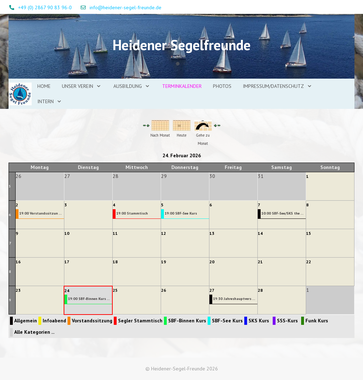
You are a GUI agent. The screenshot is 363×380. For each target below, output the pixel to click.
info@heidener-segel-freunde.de (125, 7)
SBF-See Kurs (227, 320)
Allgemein (25, 320)
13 (211, 233)
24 (66, 290)
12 (163, 233)
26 (163, 290)
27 (211, 290)
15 (308, 233)
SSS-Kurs (287, 320)
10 (66, 233)
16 (18, 261)
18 (115, 261)
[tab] (178, 63)
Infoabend (54, 320)
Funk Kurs (316, 320)
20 (211, 261)
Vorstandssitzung (92, 320)
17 (66, 261)
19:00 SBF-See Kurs (181, 213)
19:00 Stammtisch (132, 213)
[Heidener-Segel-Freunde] (20, 94)
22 (308, 261)
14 (260, 233)
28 (260, 290)
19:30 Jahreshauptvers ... (234, 298)
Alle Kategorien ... (34, 332)
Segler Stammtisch (140, 320)
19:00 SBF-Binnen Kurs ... (89, 298)
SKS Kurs (259, 320)
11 (115, 233)
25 (115, 290)
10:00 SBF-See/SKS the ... (282, 213)
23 (18, 290)
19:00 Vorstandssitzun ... (40, 213)
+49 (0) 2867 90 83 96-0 (45, 7)
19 (163, 261)
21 (260, 261)
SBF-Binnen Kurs (187, 320)
